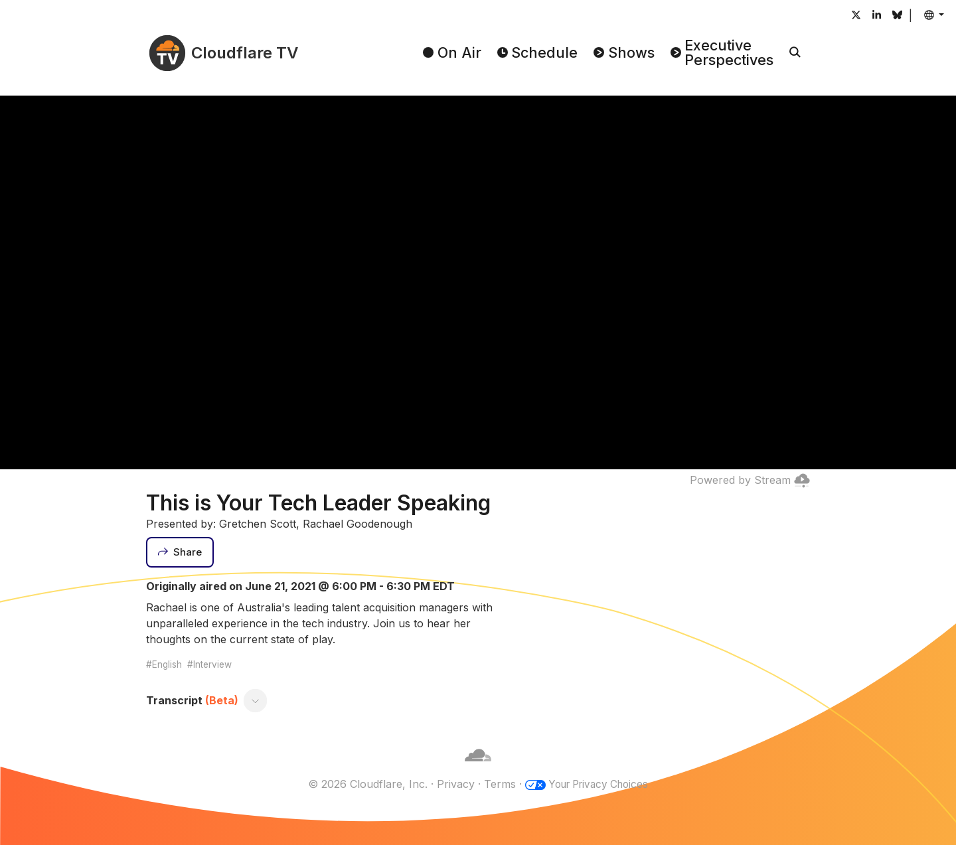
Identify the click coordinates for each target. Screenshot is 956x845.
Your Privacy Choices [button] (598, 784)
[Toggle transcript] (256, 700)
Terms (495, 784)
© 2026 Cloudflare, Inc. (363, 784)
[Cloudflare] (478, 768)
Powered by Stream (750, 480)
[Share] (180, 552)
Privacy (451, 784)
